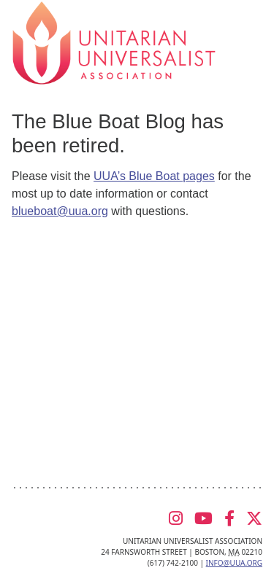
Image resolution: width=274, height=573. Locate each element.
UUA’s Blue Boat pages (154, 176)
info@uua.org (234, 563)
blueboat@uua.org (60, 211)
